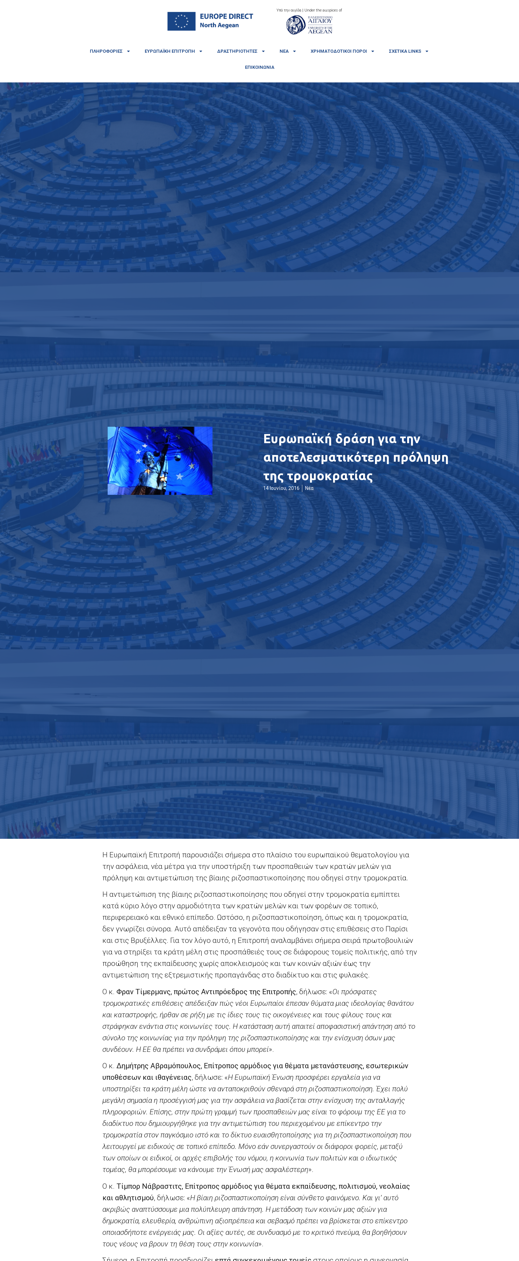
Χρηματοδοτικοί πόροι (343, 51)
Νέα (288, 51)
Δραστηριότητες (241, 51)
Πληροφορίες (110, 51)
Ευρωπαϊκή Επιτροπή (174, 51)
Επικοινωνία (259, 67)
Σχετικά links (409, 51)
